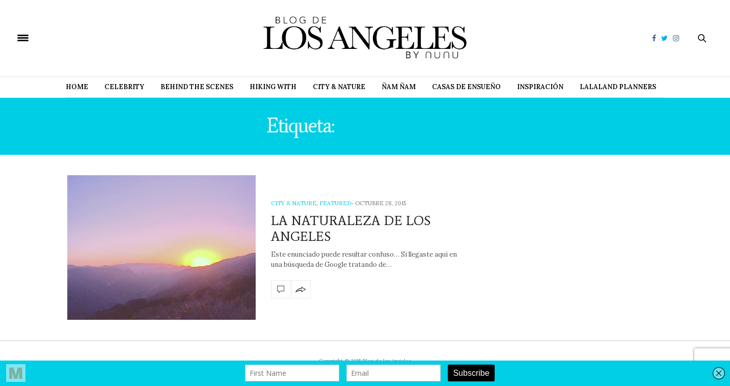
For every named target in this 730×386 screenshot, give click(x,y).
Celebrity (124, 86)
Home (77, 86)
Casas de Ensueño (466, 86)
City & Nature (339, 86)
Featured (335, 203)
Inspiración (540, 86)
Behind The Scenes (196, 86)
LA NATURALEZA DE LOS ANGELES (350, 228)
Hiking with (273, 86)
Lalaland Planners (618, 86)
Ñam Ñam (399, 86)
